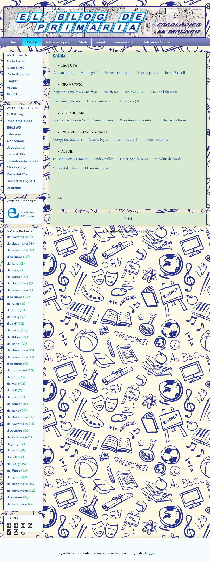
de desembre (17, 243)
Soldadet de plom (65, 168)
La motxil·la (16, 154)
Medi (83, 42)
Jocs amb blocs (19, 120)
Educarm (14, 134)
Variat (100, 42)
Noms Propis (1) (126, 139)
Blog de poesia (147, 72)
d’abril (12, 323)
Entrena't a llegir (117, 72)
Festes (12, 87)
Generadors (124, 42)
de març (13, 330)
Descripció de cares (134, 159)
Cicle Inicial (16, 61)
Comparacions (102, 120)
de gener (14, 343)
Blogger (149, 553)
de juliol (13, 303)
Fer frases (111, 91)
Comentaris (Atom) (139, 231)
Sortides (14, 94)
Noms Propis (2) (157, 139)
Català (32, 42)
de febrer (14, 277)
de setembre (17, 370)
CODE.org (15, 114)
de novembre (17, 236)
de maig (13, 270)
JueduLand (16, 147)
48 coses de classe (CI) (69, 120)
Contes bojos (98, 139)
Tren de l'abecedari (164, 91)
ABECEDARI (134, 91)
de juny (12, 263)
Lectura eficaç (64, 72)
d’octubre (14, 256)
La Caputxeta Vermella (70, 159)
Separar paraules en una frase (75, 91)
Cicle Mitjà (15, 67)
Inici (14, 42)
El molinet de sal (97, 168)
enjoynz (103, 553)
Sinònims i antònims (135, 120)
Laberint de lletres (66, 101)
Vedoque (14, 187)
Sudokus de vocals (168, 159)
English (12, 81)
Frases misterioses (100, 101)
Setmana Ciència (156, 42)
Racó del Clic (17, 174)
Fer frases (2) (129, 101)
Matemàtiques (58, 42)
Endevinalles (103, 159)
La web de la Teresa (22, 161)
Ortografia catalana (67, 139)
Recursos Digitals (21, 181)
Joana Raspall (175, 72)
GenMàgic (15, 140)
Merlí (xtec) (16, 167)
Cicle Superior (18, 74)
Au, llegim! (89, 72)
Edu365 (14, 127)
